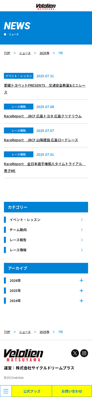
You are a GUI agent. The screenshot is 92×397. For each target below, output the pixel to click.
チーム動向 (18, 229)
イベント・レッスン (25, 219)
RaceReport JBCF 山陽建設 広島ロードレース (41, 139)
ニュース (25, 53)
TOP (7, 53)
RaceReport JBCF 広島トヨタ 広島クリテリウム (43, 115)
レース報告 (18, 239)
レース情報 (18, 249)
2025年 (44, 53)
